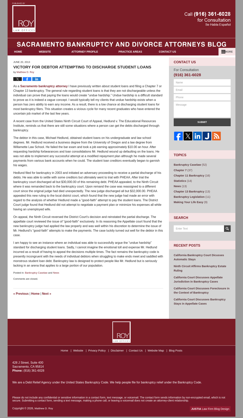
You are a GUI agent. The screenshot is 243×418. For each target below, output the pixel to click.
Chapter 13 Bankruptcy (191, 195)
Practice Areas (138, 57)
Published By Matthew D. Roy (207, 19)
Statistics (182, 185)
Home (22, 57)
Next (46, 299)
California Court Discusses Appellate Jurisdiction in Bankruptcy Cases (197, 281)
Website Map (158, 351)
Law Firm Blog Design (212, 410)
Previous (21, 299)
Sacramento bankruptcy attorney (44, 91)
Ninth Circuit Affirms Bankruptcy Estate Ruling (199, 271)
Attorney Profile (92, 57)
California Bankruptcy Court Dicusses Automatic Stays (198, 260)
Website (52, 57)
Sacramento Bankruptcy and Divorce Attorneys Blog (24, 17)
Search (227, 232)
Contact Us (178, 57)
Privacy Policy (96, 351)
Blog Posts (180, 351)
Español (214, 57)
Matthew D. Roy (44, 409)
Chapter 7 (182, 175)
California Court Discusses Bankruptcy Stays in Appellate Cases (198, 303)
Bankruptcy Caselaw (36, 278)
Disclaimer (117, 351)
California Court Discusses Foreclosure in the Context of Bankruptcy (200, 292)
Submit (202, 127)
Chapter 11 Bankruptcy (191, 180)
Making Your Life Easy (190, 205)
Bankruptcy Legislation (191, 200)
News (56, 278)
